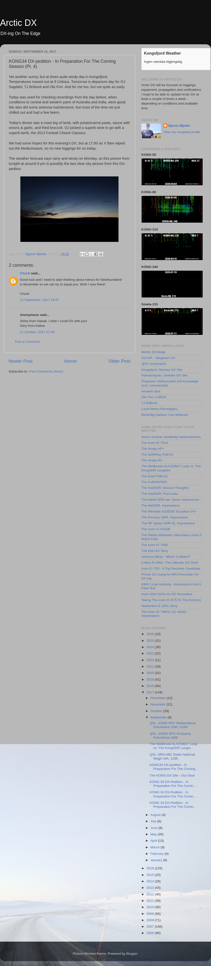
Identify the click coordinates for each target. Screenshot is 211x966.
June (154, 828)
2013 (150, 887)
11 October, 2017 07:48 (37, 332)
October (156, 711)
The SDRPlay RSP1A (157, 454)
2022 (150, 660)
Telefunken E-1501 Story (159, 606)
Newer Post (21, 361)
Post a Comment (27, 341)
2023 (150, 653)
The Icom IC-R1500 (155, 529)
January (156, 860)
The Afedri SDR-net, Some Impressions (170, 499)
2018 (150, 686)
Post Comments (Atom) (46, 371)
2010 (150, 907)
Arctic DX (18, 23)
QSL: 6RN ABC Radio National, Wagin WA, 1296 (173, 756)
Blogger (131, 953)
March (155, 847)
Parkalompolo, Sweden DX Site (164, 375)
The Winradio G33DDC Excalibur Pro (168, 511)
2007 (150, 926)
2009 (150, 914)
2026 (150, 634)
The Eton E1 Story (154, 551)
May (154, 834)
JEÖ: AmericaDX (153, 364)
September (159, 717)
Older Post (119, 361)
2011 (150, 901)
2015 (150, 875)
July (153, 821)
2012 (150, 894)
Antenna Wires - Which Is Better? (165, 557)
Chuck (25, 273)
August (156, 815)
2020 (150, 673)
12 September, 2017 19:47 (39, 300)
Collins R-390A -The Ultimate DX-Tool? (169, 562)
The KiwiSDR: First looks (159, 494)
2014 (150, 881)
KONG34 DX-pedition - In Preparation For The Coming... (174, 767)
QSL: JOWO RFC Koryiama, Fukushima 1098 (171, 735)
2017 (150, 692)
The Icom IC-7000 (154, 545)
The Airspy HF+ (152, 449)
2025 (150, 640)
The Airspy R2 (151, 460)
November (158, 704)
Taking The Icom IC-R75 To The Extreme (171, 600)
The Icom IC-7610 (154, 443)
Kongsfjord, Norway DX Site (161, 370)
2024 (150, 647)
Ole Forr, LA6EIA (153, 397)
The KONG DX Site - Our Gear (172, 775)
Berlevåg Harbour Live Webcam (164, 415)
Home (70, 361)
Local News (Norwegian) (159, 409)
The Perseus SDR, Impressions (164, 517)
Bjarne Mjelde (179, 125)
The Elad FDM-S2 (154, 476)
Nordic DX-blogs (153, 352)
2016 (150, 868)
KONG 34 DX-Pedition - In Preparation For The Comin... (173, 784)
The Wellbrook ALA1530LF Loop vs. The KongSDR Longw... (174, 746)
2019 (150, 679)
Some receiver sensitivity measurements (171, 437)
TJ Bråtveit (149, 403)
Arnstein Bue (150, 391)
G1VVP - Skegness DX (158, 358)
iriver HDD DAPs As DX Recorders (166, 594)
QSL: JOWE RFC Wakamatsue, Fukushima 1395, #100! (173, 725)
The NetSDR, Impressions (160, 505)
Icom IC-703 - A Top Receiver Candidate (170, 568)
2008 (150, 920)
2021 (150, 666)
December (158, 698)
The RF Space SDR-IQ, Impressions (168, 523)
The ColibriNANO (154, 482)
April (154, 840)
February (157, 854)
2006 (150, 933)
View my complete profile (181, 132)
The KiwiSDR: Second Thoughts (165, 488)
